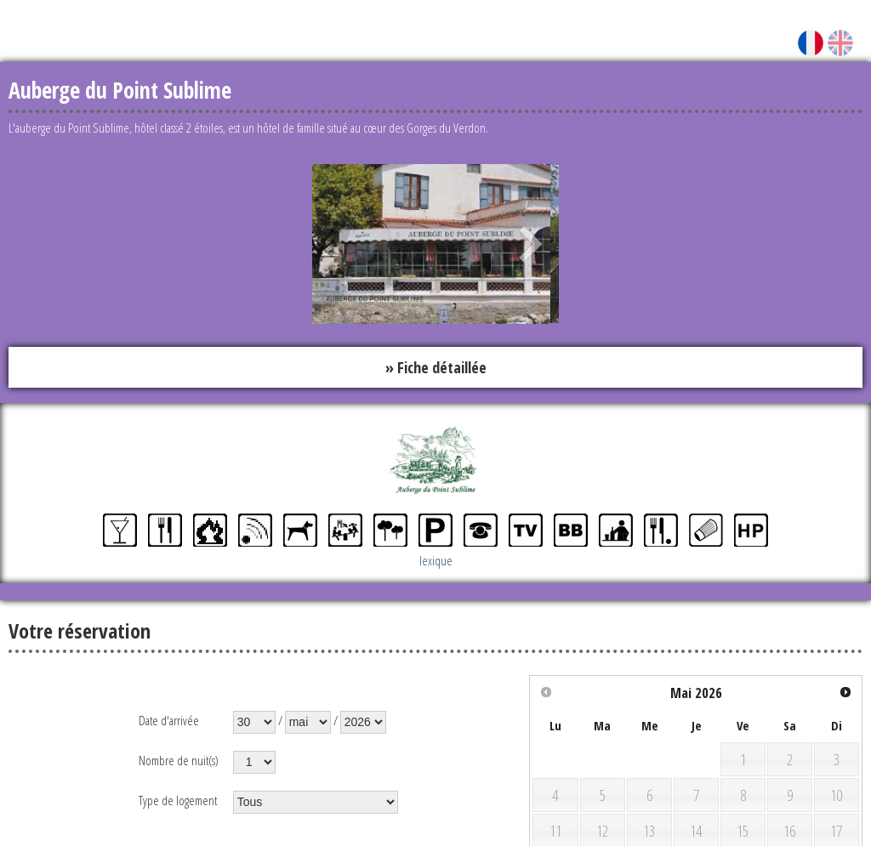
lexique (436, 560)
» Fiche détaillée (436, 367)
